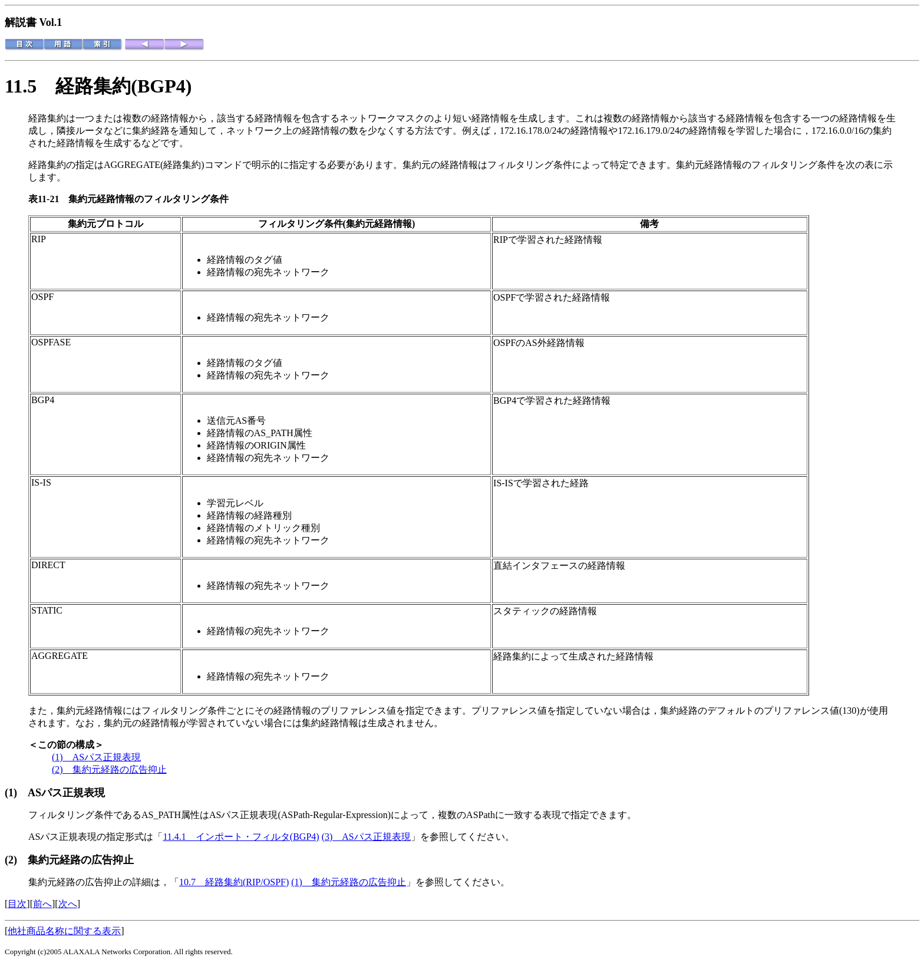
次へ (67, 904)
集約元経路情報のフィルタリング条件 (148, 199)
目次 (17, 904)
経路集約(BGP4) (123, 86)
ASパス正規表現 (66, 793)
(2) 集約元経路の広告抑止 (109, 769)
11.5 (30, 86)
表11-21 (48, 199)
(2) (16, 860)
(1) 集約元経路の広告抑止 (348, 882)
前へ (42, 904)
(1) (16, 793)
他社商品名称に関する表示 (64, 931)
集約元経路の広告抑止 (81, 860)
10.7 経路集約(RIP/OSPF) (234, 882)
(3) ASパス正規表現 (366, 837)
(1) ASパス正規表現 (96, 757)
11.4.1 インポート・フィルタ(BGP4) (241, 837)
